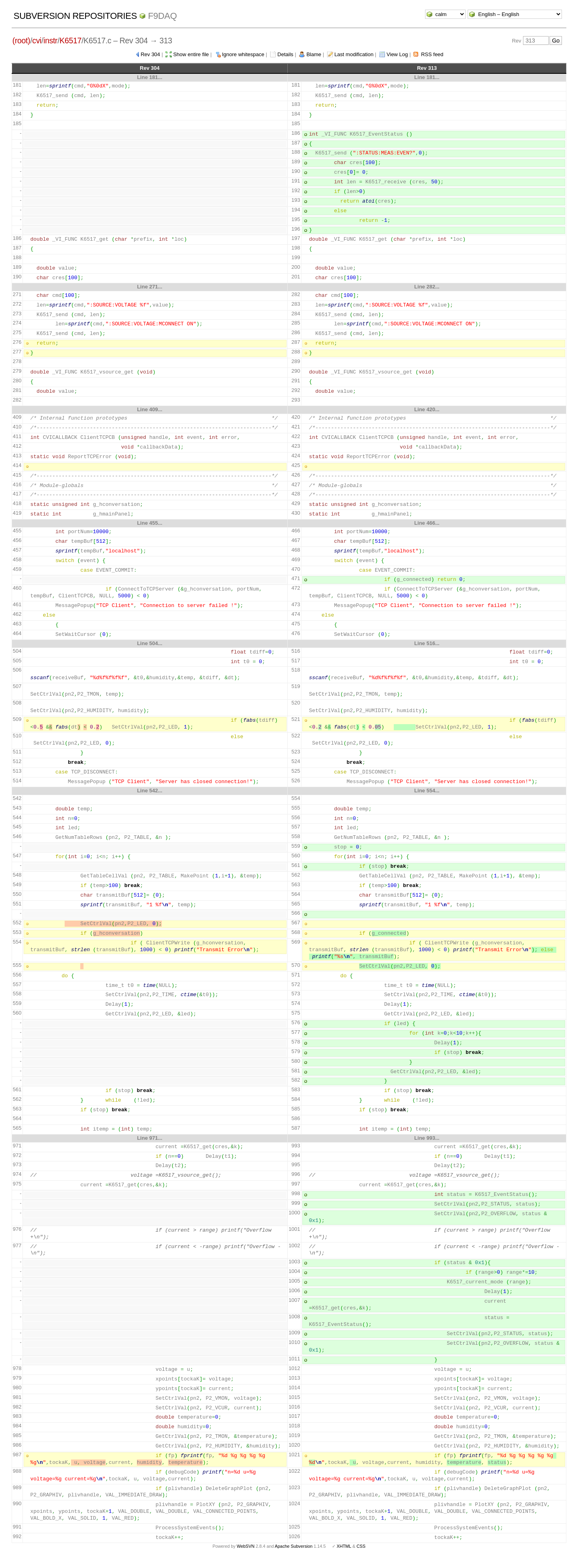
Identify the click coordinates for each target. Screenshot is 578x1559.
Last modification (354, 54)
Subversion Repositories (75, 16)
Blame (313, 54)
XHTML (344, 1546)
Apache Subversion (294, 1546)
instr (50, 40)
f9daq (162, 16)
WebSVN (245, 1546)
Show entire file (191, 54)
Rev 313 (427, 68)
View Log (397, 54)
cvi (36, 40)
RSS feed (432, 54)
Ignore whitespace (243, 54)
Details (285, 54)
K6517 (70, 40)
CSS (360, 1546)
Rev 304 (150, 54)
